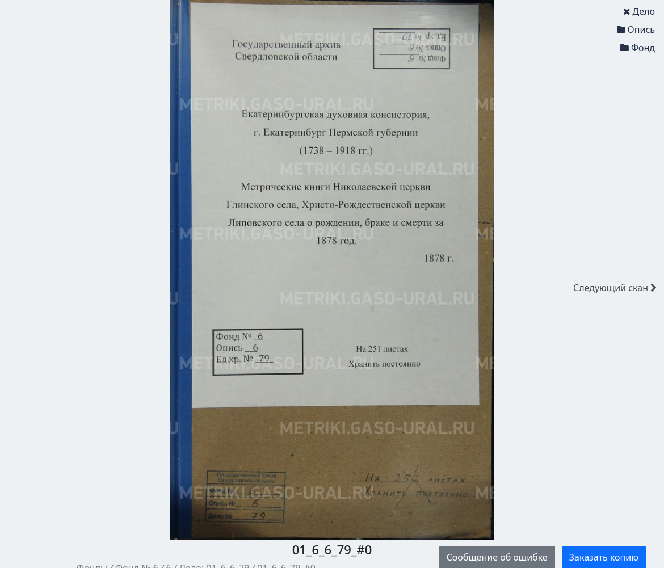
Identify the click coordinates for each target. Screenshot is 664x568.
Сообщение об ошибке (496, 557)
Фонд (637, 47)
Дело (639, 11)
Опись (636, 29)
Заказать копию (603, 557)
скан (615, 287)
